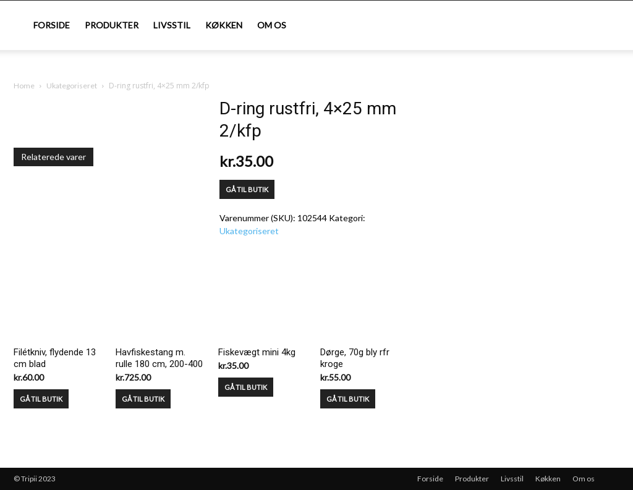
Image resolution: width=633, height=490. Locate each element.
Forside (51, 25)
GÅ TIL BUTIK (247, 189)
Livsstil (171, 25)
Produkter (111, 25)
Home (24, 85)
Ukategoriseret (71, 85)
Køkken (223, 25)
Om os (271, 25)
